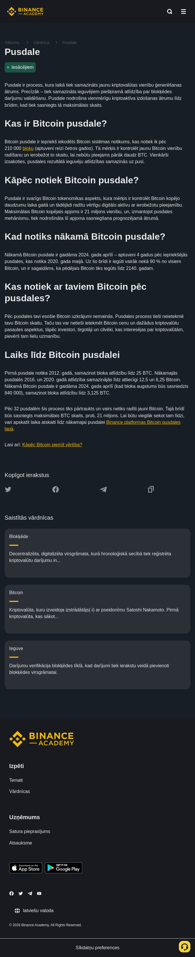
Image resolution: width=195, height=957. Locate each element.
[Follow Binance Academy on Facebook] (11, 893)
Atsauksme (20, 842)
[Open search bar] (168, 11)
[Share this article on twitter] (8, 489)
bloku (27, 148)
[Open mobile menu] (183, 11)
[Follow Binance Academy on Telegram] (30, 893)
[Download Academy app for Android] (63, 868)
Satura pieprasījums (29, 831)
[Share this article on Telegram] (103, 489)
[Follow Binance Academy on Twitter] (20, 893)
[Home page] (25, 11)
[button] (183, 11)
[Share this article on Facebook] (55, 489)
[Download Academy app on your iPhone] (25, 868)
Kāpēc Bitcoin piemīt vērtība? (52, 444)
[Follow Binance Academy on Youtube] (39, 893)
